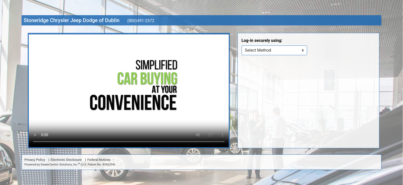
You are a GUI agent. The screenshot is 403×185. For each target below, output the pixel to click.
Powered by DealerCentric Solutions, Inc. (69, 164)
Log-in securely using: (262, 40)
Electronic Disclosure (66, 160)
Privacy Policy (34, 160)
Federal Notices (99, 160)
